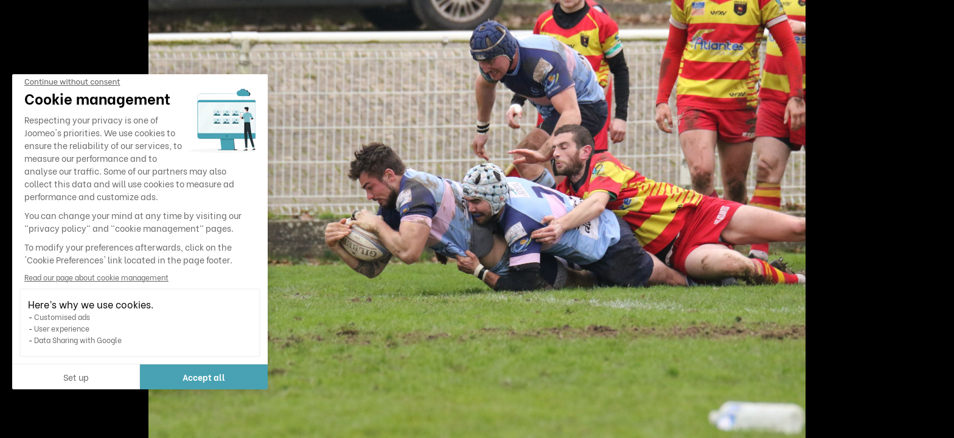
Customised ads (62, 316)
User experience (61, 328)
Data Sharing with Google (78, 340)
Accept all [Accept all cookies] (204, 376)
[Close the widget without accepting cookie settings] (72, 82)
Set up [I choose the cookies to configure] (76, 376)
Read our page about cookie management (96, 277)
